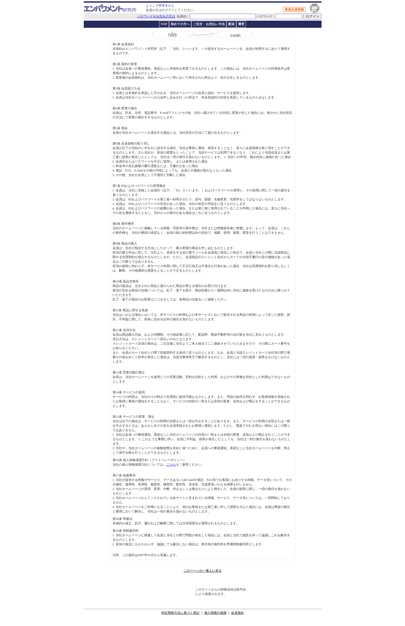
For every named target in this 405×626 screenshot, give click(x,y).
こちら (171, 464)
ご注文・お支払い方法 (209, 24)
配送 (231, 24)
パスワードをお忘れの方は (156, 16)
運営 (241, 24)
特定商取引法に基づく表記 (180, 613)
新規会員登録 (294, 9)
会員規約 (237, 613)
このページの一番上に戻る (203, 571)
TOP (164, 24)
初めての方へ (180, 24)
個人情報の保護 (215, 613)
